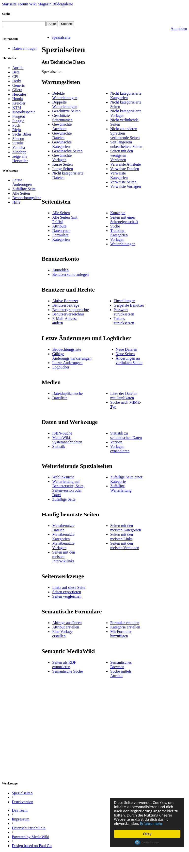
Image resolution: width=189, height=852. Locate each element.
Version (116, 442)
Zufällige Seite (24, 189)
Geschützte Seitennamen (62, 117)
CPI (15, 76)
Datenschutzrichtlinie (29, 828)
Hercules (19, 94)
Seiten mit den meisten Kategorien (125, 527)
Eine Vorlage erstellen (62, 633)
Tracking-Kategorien (119, 232)
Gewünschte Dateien (62, 135)
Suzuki (17, 143)
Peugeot (18, 116)
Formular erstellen (124, 623)
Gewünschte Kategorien (62, 144)
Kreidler (18, 103)
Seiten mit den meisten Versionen (124, 545)
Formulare (60, 235)
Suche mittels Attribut (121, 673)
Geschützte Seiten (66, 111)
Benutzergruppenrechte (70, 310)
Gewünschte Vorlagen (62, 157)
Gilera (17, 90)
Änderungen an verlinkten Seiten (129, 360)
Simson (18, 139)
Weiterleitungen (122, 244)
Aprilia (17, 68)
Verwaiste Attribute (125, 164)
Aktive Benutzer (65, 301)
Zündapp (19, 152)
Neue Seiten (125, 354)
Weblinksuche (63, 477)
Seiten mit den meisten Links (121, 536)
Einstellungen (124, 301)
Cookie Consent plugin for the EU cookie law (147, 842)
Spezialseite (60, 37)
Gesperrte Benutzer (129, 305)
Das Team (20, 810)
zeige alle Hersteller (20, 158)
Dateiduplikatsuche (67, 393)
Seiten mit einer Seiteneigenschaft (124, 219)
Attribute (59, 226)
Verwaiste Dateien (124, 169)
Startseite (9, 4)
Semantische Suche (67, 671)
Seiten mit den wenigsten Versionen (121, 155)
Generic (18, 85)
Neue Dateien (126, 349)
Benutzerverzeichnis (68, 314)
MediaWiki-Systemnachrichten (67, 439)
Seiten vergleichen (66, 596)
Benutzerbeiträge (65, 305)
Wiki (33, 4)
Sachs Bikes (22, 134)
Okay (147, 833)
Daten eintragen (24, 48)
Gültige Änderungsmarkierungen (71, 356)
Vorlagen (117, 239)
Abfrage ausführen (67, 623)
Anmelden (179, 28)
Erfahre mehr (151, 823)
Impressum (20, 819)
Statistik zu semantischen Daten (126, 435)
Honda (17, 99)
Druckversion (22, 802)
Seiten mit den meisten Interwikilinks (63, 556)
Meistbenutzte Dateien (63, 527)
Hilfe (16, 202)
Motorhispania (23, 112)
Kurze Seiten (62, 164)
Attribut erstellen (65, 627)
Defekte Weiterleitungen (64, 95)
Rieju (16, 130)
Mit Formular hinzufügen (121, 633)
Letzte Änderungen (22, 182)
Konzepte (117, 213)
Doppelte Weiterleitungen (64, 104)
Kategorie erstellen (125, 627)
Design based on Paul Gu (32, 846)
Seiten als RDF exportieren (64, 664)
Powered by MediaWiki (30, 837)
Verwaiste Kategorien (119, 175)
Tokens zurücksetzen (124, 320)
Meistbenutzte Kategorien (63, 536)
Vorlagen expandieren (119, 448)
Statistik (58, 446)
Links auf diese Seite (68, 587)
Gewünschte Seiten (67, 151)
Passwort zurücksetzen (124, 312)
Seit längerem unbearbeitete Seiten (126, 144)
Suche (6, 14)
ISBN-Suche (62, 433)
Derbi (16, 81)
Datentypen (61, 230)
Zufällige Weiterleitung (121, 488)
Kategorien (61, 239)
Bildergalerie (62, 4)
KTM (16, 107)
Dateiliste (59, 398)
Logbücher (60, 367)
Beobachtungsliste (26, 198)
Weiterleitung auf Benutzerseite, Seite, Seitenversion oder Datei (68, 488)
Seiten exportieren (66, 592)
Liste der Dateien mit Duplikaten (123, 395)
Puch (16, 125)
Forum (23, 4)
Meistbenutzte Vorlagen (63, 545)
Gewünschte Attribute (62, 126)
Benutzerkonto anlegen (70, 274)
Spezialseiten (22, 793)
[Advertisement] (114, 732)
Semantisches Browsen (121, 664)
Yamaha (18, 147)
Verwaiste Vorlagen (125, 186)
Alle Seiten (21, 193)
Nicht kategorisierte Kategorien (126, 95)
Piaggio (18, 121)
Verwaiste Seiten (123, 182)
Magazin (44, 4)
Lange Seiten (62, 169)
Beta (15, 72)
